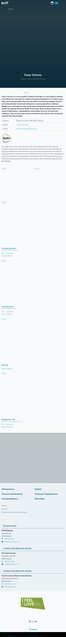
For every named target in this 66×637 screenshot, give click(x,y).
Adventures (8, 489)
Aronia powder (9, 248)
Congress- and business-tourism (14, 512)
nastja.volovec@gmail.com (26, 129)
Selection (40, 498)
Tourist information (12, 493)
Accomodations (10, 498)
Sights (38, 489)
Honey (5, 365)
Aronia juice (7, 306)
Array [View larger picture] (16, 178)
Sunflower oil (8, 419)
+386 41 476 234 (22, 125)
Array (15, 92)
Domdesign (12, 636)
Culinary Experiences (46, 493)
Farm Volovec (7, 256)
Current (5, 509)
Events (4, 506)
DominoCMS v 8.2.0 (36, 636)
